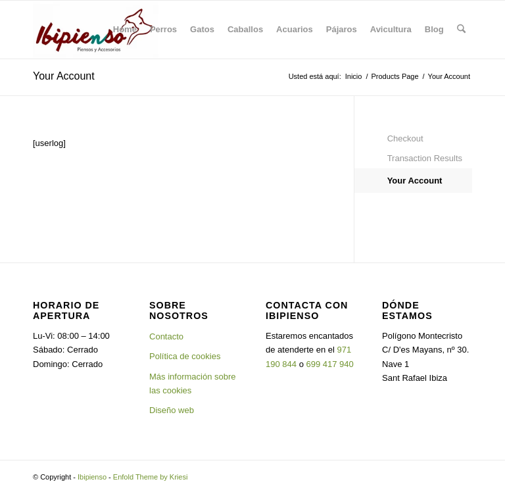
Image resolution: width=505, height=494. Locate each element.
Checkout (405, 138)
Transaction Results (424, 158)
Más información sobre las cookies (192, 383)
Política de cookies (184, 356)
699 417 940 (330, 364)
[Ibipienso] (95, 30)
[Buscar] (461, 30)
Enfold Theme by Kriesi (150, 477)
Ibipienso (92, 477)
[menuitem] (125, 30)
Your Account (64, 76)
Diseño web (171, 410)
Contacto (166, 336)
